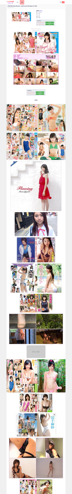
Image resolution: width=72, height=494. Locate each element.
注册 (63, 2)
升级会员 (49, 24)
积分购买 (49, 22)
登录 (60, 2)
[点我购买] (40, 10)
